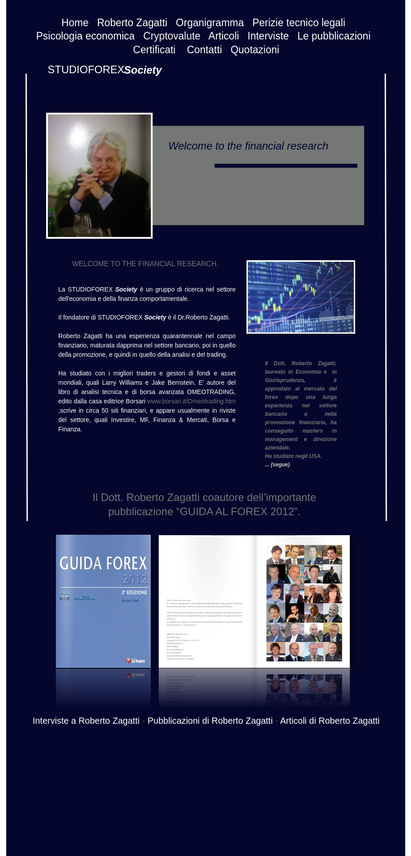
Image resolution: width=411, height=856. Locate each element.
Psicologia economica (85, 36)
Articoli (223, 36)
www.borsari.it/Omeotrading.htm (191, 401)
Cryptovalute (171, 36)
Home (74, 22)
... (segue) (277, 465)
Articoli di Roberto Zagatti (330, 721)
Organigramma (210, 22)
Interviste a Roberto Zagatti (86, 721)
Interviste (268, 36)
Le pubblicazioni (334, 36)
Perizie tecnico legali (298, 22)
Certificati (154, 49)
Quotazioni (255, 49)
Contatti (204, 49)
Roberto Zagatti (132, 22)
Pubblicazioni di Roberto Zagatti (210, 721)
